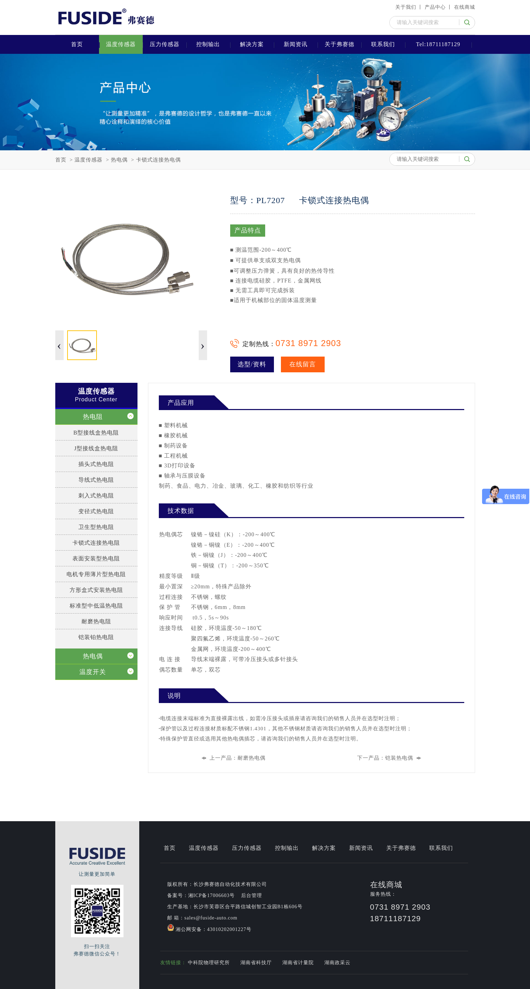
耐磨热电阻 (96, 621)
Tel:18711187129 (438, 44)
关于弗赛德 (339, 44)
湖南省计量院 (298, 962)
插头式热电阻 (96, 464)
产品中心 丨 (439, 7)
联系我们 (383, 44)
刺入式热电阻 (96, 496)
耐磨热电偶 (252, 758)
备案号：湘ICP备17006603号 (201, 895)
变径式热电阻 (96, 511)
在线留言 (302, 364)
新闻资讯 (296, 44)
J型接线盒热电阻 (96, 448)
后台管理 (251, 895)
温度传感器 (121, 44)
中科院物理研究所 (209, 962)
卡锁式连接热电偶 (158, 160)
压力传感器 (164, 44)
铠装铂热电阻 (96, 637)
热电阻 (93, 416)
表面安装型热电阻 (96, 558)
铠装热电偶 (399, 758)
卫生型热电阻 (96, 527)
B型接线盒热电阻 (96, 433)
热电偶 (119, 160)
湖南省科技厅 (256, 962)
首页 (77, 44)
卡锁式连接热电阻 (96, 543)
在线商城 (464, 7)
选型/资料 (252, 364)
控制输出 (208, 44)
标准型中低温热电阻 (96, 606)
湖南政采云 (337, 962)
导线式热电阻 (96, 480)
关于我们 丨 (409, 7)
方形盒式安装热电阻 (96, 590)
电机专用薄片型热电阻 (96, 574)
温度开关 (92, 671)
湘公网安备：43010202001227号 (209, 928)
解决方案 (252, 44)
